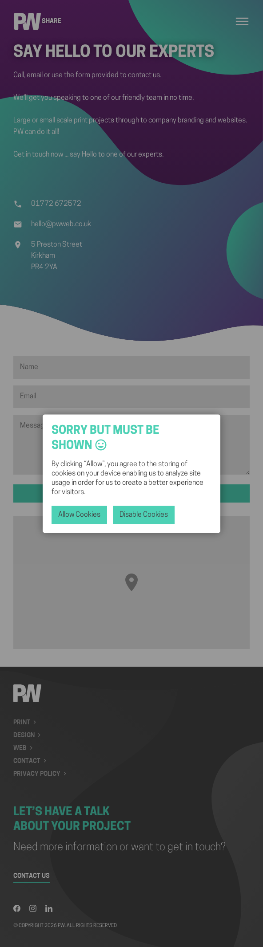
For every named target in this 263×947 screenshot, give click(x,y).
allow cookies (79, 514)
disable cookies (144, 514)
